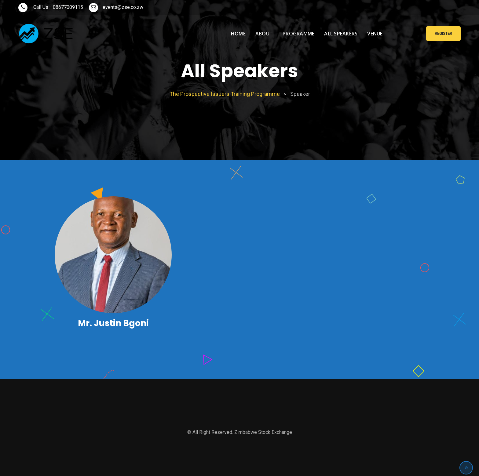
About (264, 33)
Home (238, 33)
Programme (298, 33)
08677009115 (68, 7)
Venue (374, 33)
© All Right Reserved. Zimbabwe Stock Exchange (239, 432)
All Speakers (340, 33)
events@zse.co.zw (123, 7)
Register (443, 33)
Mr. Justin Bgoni (113, 323)
